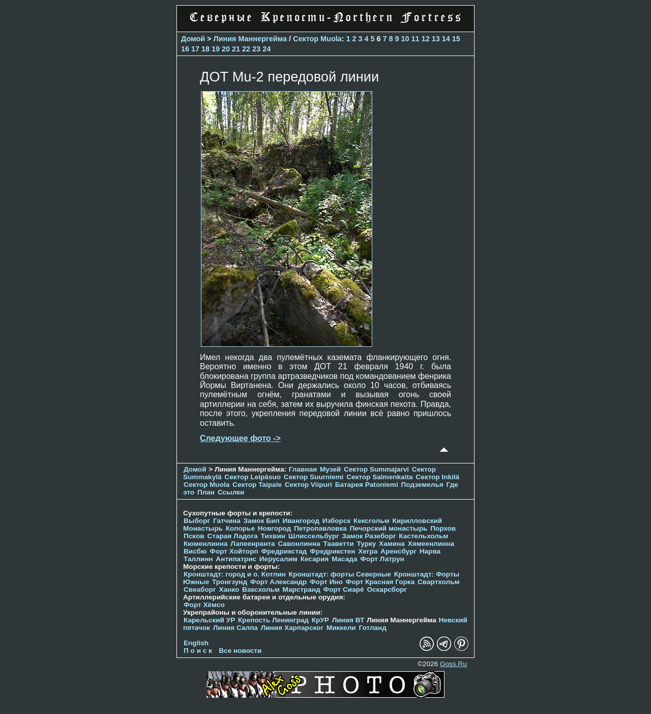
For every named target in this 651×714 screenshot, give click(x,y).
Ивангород (300, 521)
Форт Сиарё (343, 589)
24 (266, 49)
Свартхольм (439, 582)
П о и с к (198, 650)
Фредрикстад (284, 551)
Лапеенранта (252, 543)
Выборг (197, 521)
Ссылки (231, 492)
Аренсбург (398, 551)
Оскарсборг (387, 589)
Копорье (240, 528)
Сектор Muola (317, 39)
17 (195, 49)
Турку (366, 543)
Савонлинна (299, 543)
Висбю (195, 551)
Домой (193, 39)
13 (436, 39)
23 (256, 49)
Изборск (336, 521)
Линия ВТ (348, 620)
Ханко (229, 589)
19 (216, 49)
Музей (330, 469)
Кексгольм (371, 521)
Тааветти (338, 543)
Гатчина (227, 521)
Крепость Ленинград (273, 620)
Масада (345, 559)
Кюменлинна (206, 543)
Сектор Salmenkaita (379, 477)
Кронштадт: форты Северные (340, 574)
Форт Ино (326, 582)
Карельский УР (209, 620)
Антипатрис (236, 559)
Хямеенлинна (431, 543)
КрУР (320, 620)
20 (226, 49)
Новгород (274, 528)
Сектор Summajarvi (376, 469)
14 (446, 39)
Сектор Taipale (257, 484)
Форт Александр (278, 582)
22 (246, 49)
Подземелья (422, 484)
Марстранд (301, 589)
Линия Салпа (235, 627)
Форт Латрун (382, 559)
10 (405, 39)
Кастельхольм (423, 536)
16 (185, 49)
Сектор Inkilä (437, 477)
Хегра (367, 551)
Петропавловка (320, 528)
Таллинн (198, 559)
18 (205, 49)
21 (236, 49)
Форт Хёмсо (204, 605)
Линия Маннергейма (250, 39)
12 (426, 39)
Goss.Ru (453, 664)
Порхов (443, 528)
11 (415, 39)
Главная (303, 469)
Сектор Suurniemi (314, 477)
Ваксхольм (261, 589)
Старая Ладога (232, 536)
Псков (194, 536)
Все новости (240, 650)
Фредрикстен (332, 551)
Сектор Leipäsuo (252, 477)
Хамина (392, 543)
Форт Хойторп (234, 551)
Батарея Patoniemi (366, 484)
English (196, 643)
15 (456, 39)
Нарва (430, 551)
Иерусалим (278, 559)
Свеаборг (200, 589)
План (206, 492)
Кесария (315, 559)
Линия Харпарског (292, 627)
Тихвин (272, 536)
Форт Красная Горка (380, 582)
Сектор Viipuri (308, 484)
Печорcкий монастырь (389, 528)
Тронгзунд (229, 582)
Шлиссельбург (313, 536)
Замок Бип (261, 521)
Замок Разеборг (369, 536)
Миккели (341, 627)
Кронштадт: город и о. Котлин (235, 574)
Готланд (373, 627)
